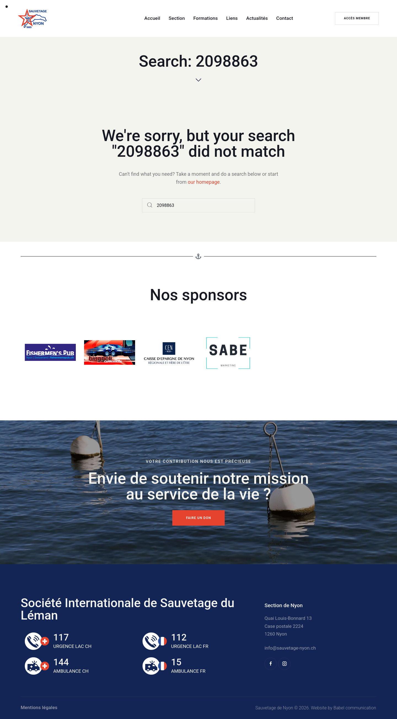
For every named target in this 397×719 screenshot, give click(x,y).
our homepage (204, 182)
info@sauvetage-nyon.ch (290, 648)
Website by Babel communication (343, 707)
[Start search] (150, 205)
